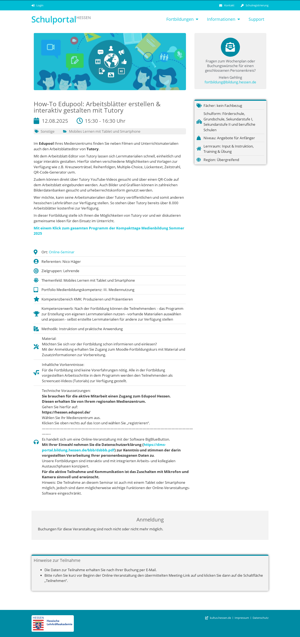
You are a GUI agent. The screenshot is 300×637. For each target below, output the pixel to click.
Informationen (223, 19)
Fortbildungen (182, 19)
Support (256, 19)
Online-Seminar (61, 252)
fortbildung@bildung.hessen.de (230, 82)
